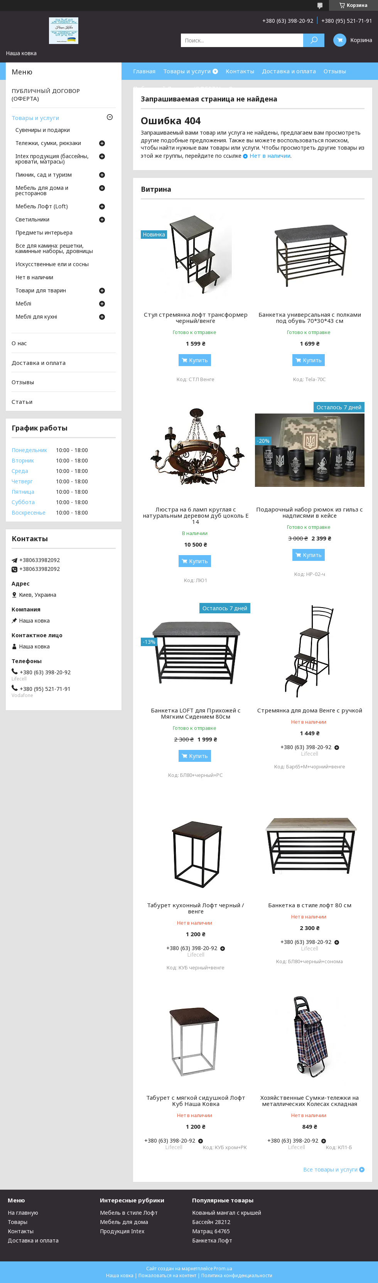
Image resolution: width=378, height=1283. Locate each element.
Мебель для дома (124, 1222)
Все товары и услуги (330, 1169)
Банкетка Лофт (212, 1240)
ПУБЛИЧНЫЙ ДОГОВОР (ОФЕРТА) (46, 94)
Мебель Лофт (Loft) (41, 207)
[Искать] (313, 40)
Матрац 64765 (211, 1231)
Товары (17, 1222)
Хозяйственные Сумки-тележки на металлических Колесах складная (309, 1100)
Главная (144, 71)
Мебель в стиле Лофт (129, 1212)
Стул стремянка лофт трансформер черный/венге (196, 317)
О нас (236, 88)
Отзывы (335, 71)
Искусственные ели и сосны (52, 265)
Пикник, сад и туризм (43, 175)
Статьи (22, 401)
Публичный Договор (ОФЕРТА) (177, 88)
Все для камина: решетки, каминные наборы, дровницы (54, 249)
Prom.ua (223, 1268)
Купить (198, 360)
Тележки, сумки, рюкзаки (48, 143)
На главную (23, 1212)
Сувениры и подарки (42, 130)
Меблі (23, 304)
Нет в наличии (270, 155)
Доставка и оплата (289, 71)
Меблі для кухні (36, 317)
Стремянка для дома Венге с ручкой (309, 710)
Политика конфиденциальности (236, 1275)
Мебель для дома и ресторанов (41, 191)
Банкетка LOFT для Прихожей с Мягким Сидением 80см (196, 713)
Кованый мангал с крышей (226, 1212)
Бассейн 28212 (211, 1222)
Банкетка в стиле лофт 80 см (309, 905)
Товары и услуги (187, 71)
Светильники (32, 220)
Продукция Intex (122, 1231)
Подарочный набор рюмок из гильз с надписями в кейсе (309, 512)
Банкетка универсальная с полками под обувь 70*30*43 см (309, 317)
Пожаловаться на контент (167, 1275)
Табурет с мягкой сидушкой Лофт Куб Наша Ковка (195, 1100)
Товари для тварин (40, 291)
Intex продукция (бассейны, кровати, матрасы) (52, 159)
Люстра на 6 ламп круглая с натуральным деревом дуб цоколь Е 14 (196, 515)
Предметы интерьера (44, 233)
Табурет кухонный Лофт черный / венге (195, 908)
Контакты (240, 71)
